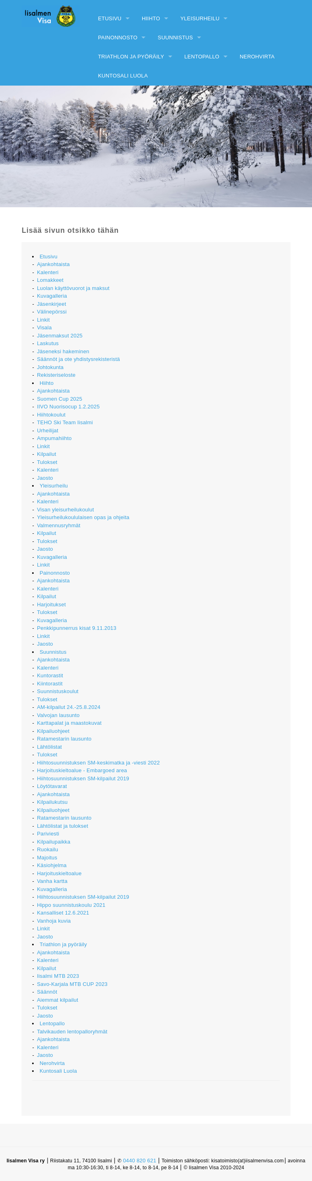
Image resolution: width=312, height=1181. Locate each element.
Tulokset (47, 462)
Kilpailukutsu (52, 802)
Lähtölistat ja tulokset (62, 826)
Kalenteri (47, 272)
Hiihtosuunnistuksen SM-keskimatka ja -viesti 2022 (98, 763)
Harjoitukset (51, 604)
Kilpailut (46, 454)
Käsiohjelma (52, 865)
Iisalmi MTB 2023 (58, 976)
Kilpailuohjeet (53, 731)
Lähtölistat (49, 747)
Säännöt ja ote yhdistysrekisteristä (78, 359)
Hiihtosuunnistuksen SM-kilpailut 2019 (83, 778)
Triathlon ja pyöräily (131, 57)
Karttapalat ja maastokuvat (69, 723)
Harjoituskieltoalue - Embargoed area (82, 770)
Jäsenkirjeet (51, 304)
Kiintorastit (50, 684)
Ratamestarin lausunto (64, 739)
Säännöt (47, 992)
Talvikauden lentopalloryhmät (72, 1032)
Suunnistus (175, 37)
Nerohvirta (257, 57)
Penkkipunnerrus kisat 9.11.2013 (77, 628)
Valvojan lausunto (58, 715)
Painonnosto (117, 37)
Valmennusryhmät (58, 525)
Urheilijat (47, 430)
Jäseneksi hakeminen (63, 351)
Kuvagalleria (52, 296)
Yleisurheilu (199, 18)
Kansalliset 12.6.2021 (63, 913)
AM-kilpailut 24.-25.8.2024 (68, 707)
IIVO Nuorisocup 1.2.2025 (68, 407)
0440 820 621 (139, 1160)
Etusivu (109, 18)
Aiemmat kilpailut (57, 1000)
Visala (44, 327)
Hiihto (151, 18)
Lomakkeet (50, 280)
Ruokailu (47, 849)
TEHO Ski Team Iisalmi (65, 422)
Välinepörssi (52, 312)
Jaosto (45, 478)
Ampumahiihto (54, 438)
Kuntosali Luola (123, 76)
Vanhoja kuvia (54, 921)
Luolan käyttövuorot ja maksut (73, 288)
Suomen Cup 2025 (59, 399)
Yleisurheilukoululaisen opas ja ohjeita (83, 517)
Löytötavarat (52, 786)
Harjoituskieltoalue (59, 873)
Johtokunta (50, 367)
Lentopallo (201, 57)
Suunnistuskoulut (57, 691)
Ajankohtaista (53, 264)
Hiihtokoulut (51, 415)
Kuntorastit (50, 675)
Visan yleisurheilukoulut (65, 510)
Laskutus (48, 343)
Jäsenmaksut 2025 (59, 336)
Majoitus (47, 858)
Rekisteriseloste (56, 375)
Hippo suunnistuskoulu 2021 (71, 905)
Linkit (43, 320)
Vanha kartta (52, 881)
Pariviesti (48, 834)
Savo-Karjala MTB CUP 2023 (72, 984)
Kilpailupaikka (53, 842)
